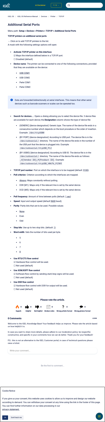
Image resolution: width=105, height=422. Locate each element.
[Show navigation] (99, 416)
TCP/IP (61, 16)
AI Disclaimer (40, 5)
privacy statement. (10, 409)
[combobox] (84, 5)
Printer (52, 16)
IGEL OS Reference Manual (27, 16)
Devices (44, 16)
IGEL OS (11, 16)
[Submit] (69, 5)
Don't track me (16, 417)
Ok (5, 417)
